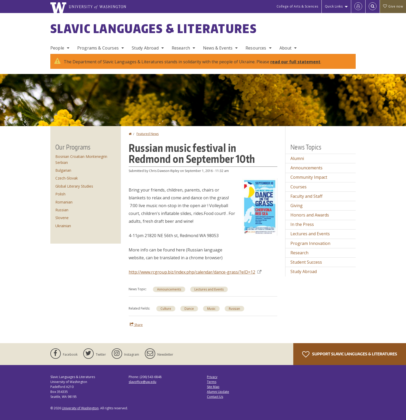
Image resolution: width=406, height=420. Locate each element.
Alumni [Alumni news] (297, 158)
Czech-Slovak (66, 178)
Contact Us (215, 396)
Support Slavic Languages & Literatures (349, 354)
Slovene (62, 217)
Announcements (169, 289)
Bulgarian (63, 170)
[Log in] (358, 6)
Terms (211, 382)
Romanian (64, 202)
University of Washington (80, 408)
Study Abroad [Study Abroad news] (303, 271)
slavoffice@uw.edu (142, 382)
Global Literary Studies (74, 186)
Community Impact (308, 177)
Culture (165, 308)
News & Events (217, 48)
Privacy (212, 377)
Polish (60, 194)
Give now (393, 6)
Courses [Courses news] (298, 187)
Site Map (213, 387)
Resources (256, 48)
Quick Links (334, 6)
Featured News (147, 134)
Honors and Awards (309, 215)
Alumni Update (218, 392)
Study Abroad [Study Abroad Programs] (145, 48)
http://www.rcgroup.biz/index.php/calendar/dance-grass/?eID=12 (195, 272)
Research (181, 48)
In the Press (302, 224)
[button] (259, 206)
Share (136, 324)
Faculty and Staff (306, 196)
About (285, 48)
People (57, 48)
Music (211, 308)
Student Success (306, 262)
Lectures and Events (209, 289)
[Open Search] (373, 6)
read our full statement (295, 62)
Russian (234, 308)
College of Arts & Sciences (297, 6)
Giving (296, 205)
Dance (189, 308)
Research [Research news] (299, 253)
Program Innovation (310, 243)
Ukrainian (63, 225)
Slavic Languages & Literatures (153, 28)
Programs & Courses (98, 48)
